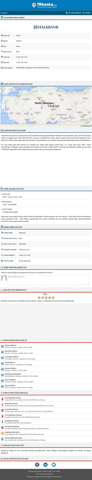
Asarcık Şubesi (10, 380)
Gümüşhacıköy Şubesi (13, 374)
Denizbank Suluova (12, 426)
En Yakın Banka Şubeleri (45, 474)
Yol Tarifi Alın (85, 126)
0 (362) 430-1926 (21, 62)
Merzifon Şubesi (11, 351)
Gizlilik (54, 476)
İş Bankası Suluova (12, 421)
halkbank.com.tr (24, 250)
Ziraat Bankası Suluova (13, 415)
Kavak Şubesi (10, 362)
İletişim (59, 476)
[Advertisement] (46, 75)
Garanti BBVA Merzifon (13, 438)
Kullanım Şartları (47, 476)
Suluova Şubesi (10, 345)
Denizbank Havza (11, 409)
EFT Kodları (56, 471)
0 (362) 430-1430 (21, 57)
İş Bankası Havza (11, 403)
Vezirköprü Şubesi (12, 357)
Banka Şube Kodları (36, 471)
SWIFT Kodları (47, 471)
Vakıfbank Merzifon (12, 432)
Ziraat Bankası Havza (13, 398)
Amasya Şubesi (10, 368)
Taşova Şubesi (10, 385)
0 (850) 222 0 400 (24, 255)
